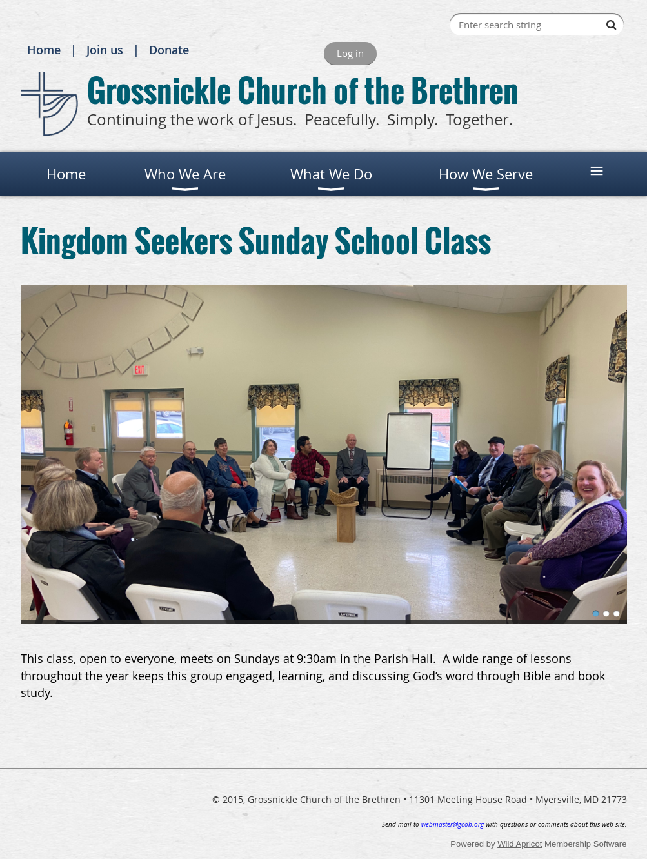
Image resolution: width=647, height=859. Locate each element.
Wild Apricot (519, 844)
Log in (350, 52)
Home (44, 49)
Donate (169, 49)
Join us (104, 49)
